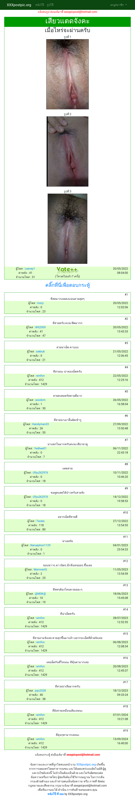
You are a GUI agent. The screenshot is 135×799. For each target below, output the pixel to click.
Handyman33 (40, 424)
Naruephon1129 (40, 545)
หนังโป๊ (39, 4)
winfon (40, 375)
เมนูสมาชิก (117, 4)
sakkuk (40, 351)
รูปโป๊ (50, 4)
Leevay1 (30, 268)
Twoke (40, 521)
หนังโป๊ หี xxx (55, 794)
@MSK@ (40, 593)
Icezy (40, 303)
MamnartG (40, 569)
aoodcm (40, 400)
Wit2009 (40, 327)
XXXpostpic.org (19, 5)
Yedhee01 (40, 448)
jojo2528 (40, 690)
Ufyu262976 (40, 472)
